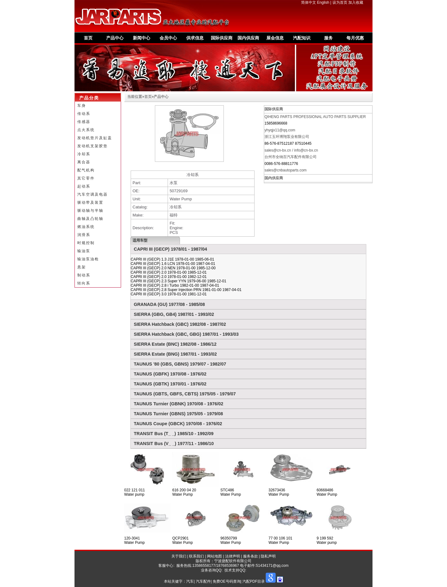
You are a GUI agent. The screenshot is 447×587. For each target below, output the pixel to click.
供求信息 (195, 37)
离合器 (83, 162)
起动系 (83, 186)
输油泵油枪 (88, 259)
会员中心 (168, 37)
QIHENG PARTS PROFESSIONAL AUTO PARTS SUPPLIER (315, 117)
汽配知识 (301, 37)
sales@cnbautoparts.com (285, 170)
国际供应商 (222, 37)
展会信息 (275, 37)
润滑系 (83, 235)
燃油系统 (86, 227)
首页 (88, 37)
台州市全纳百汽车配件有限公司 (290, 157)
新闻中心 (141, 37)
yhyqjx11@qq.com (279, 130)
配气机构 (86, 170)
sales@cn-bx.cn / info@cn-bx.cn (291, 150)
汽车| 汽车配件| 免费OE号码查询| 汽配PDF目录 (225, 581)
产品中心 (115, 37)
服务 (328, 37)
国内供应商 (248, 37)
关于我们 (178, 556)
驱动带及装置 (90, 202)
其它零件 (86, 178)
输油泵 (83, 251)
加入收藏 (355, 2)
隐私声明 (268, 556)
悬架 (81, 267)
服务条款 (250, 556)
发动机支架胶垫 (92, 146)
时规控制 (86, 243)
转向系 (83, 283)
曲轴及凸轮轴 (90, 218)
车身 (81, 105)
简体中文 (308, 2)
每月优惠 (355, 37)
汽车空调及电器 (92, 194)
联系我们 (196, 556)
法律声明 (232, 556)
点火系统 (86, 130)
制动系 (83, 275)
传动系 (83, 113)
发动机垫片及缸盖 (94, 138)
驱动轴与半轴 (90, 210)
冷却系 (83, 154)
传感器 (83, 122)
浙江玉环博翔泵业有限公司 (286, 136)
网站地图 (214, 556)
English (323, 2)
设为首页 (339, 2)
